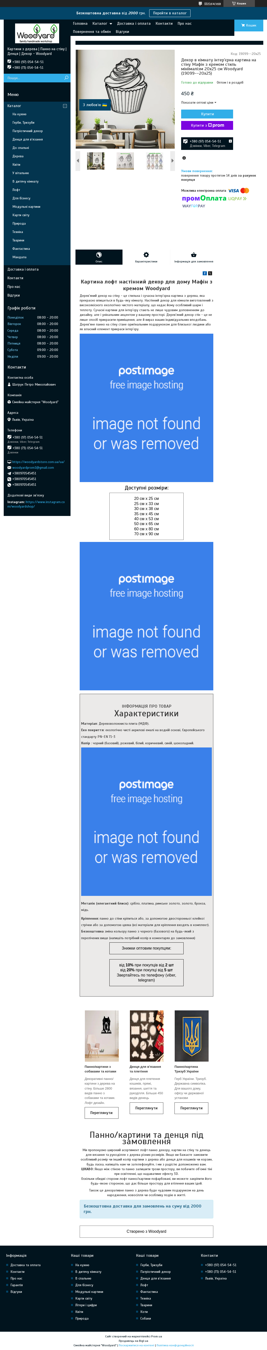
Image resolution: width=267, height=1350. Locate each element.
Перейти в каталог (170, 13)
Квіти (16, 165)
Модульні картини (26, 207)
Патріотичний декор (27, 131)
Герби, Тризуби (23, 122)
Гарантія (16, 1285)
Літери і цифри (86, 1305)
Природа (19, 223)
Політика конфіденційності (175, 1345)
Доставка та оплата (25, 1265)
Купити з (207, 125)
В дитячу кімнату (25, 181)
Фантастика (21, 249)
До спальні (20, 148)
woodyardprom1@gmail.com (33, 468)
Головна (80, 23)
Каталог (100, 23)
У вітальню (20, 173)
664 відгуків (212, 3)
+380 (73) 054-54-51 (220, 1272)
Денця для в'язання (27, 139)
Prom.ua (156, 1336)
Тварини (18, 240)
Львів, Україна (216, 1278)
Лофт (16, 190)
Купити (207, 114)
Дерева (18, 156)
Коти (144, 1312)
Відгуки (122, 31)
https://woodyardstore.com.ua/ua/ (38, 462)
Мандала (19, 257)
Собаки (145, 1318)
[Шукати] (66, 78)
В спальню (83, 1278)
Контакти (164, 23)
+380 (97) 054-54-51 (220, 1265)
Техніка (17, 232)
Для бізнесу (21, 198)
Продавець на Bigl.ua (133, 1341)
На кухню (19, 114)
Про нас (185, 23)
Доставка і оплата (134, 23)
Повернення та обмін (92, 31)
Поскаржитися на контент (136, 1345)
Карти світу (20, 215)
